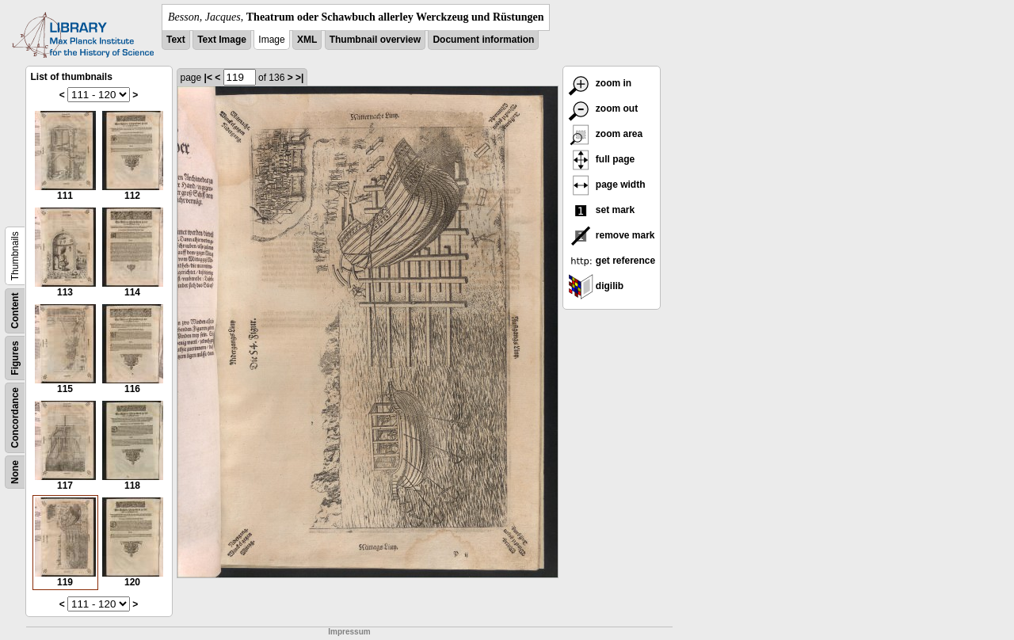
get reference (612, 260)
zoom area (605, 133)
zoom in (600, 83)
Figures (15, 358)
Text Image (221, 39)
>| (299, 77)
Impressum (349, 631)
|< (208, 77)
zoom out (603, 108)
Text (175, 39)
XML (307, 39)
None (15, 472)
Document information (483, 39)
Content (15, 311)
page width (607, 184)
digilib (596, 285)
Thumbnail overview (375, 39)
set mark (601, 209)
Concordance (15, 417)
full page (601, 159)
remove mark (611, 235)
